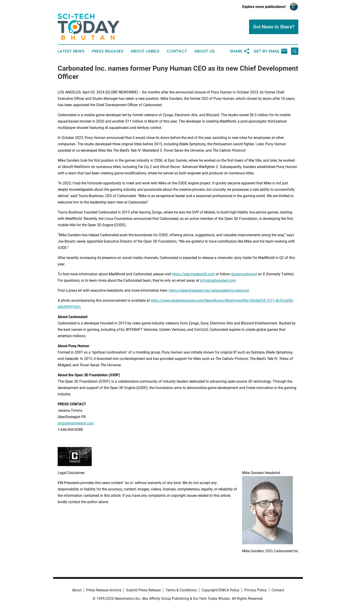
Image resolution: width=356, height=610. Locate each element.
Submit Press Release (143, 590)
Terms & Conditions (181, 590)
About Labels (145, 51)
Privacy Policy (255, 590)
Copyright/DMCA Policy (221, 590)
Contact (177, 51)
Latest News (71, 51)
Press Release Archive (103, 590)
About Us (204, 51)
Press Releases (107, 51)
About (77, 590)
